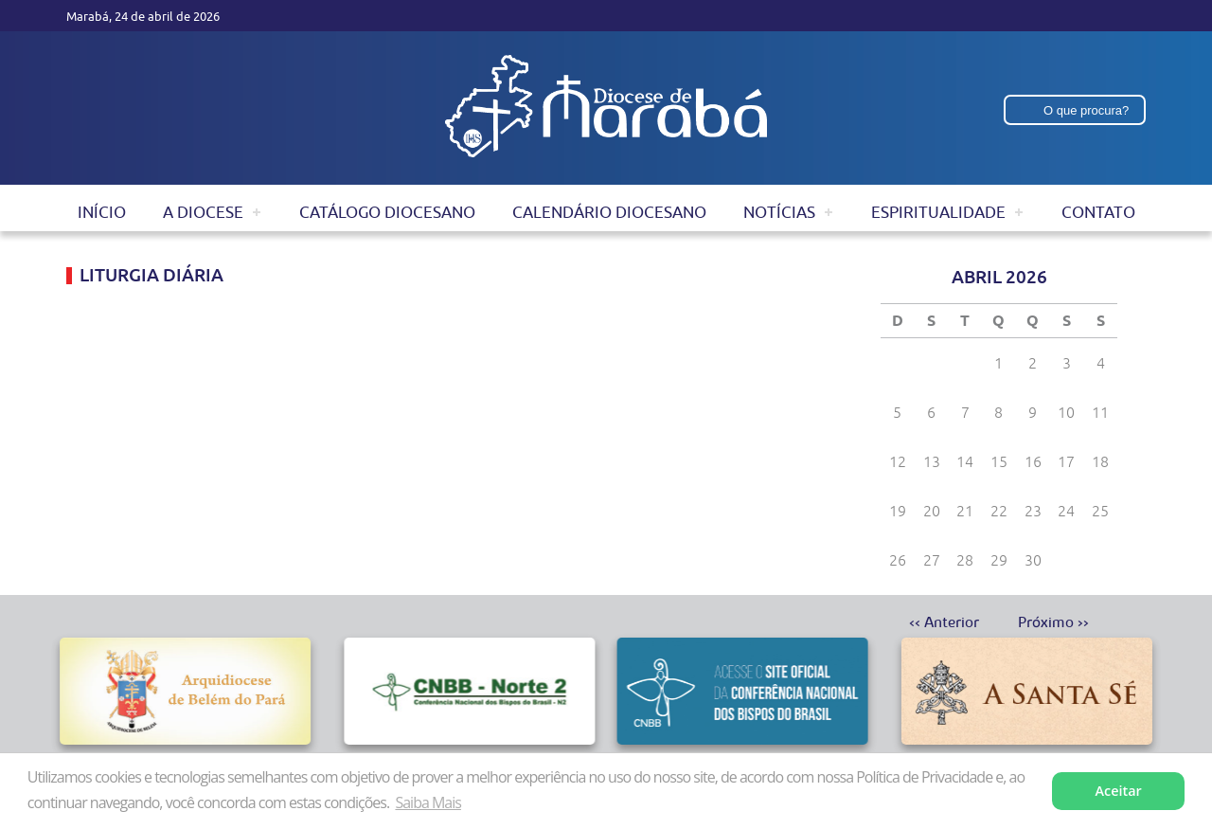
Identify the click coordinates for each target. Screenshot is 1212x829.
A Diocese (203, 212)
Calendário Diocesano (609, 212)
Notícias (779, 212)
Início (102, 212)
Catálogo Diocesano (387, 212)
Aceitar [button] (1119, 791)
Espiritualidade (938, 212)
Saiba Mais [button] (427, 802)
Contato (1098, 212)
